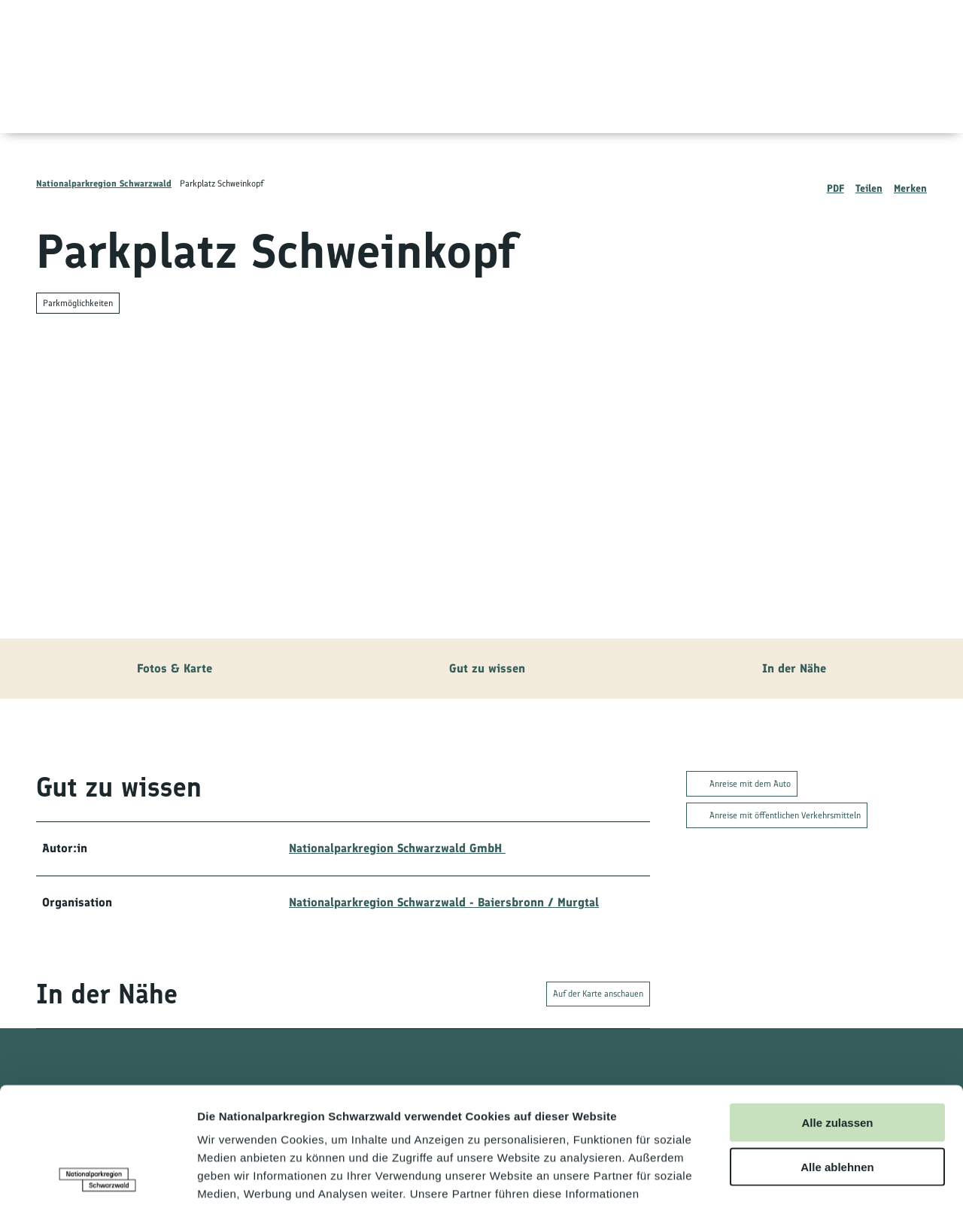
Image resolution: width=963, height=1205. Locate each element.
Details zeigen (800, 1175)
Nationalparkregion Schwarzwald (104, 183)
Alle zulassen (837, 1006)
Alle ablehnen (837, 1051)
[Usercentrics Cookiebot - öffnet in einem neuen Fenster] (97, 1175)
